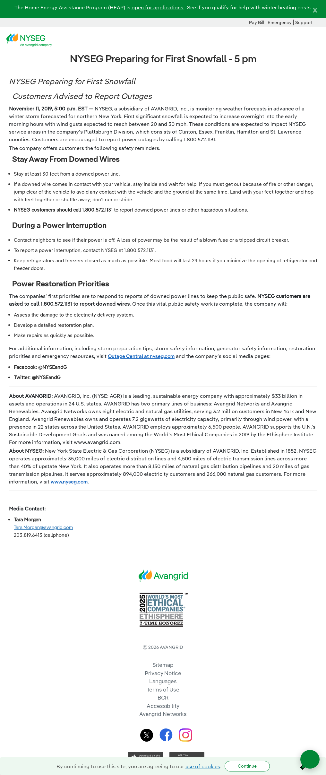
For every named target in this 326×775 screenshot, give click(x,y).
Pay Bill (256, 22)
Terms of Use (163, 689)
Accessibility (163, 705)
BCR (163, 697)
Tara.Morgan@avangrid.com (43, 527)
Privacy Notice (163, 673)
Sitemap (162, 664)
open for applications (158, 7)
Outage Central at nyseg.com (141, 356)
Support (304, 22)
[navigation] (316, 40)
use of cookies (202, 766)
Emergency (280, 22)
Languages (163, 681)
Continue (247, 766)
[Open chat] (310, 759)
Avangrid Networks (163, 713)
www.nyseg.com (69, 481)
